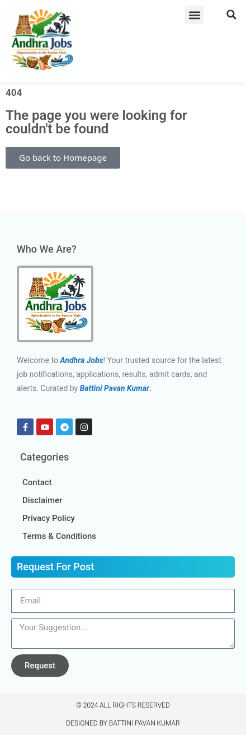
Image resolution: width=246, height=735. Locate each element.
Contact (37, 482)
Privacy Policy (48, 518)
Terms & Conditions (59, 536)
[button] (194, 15)
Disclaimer (42, 500)
